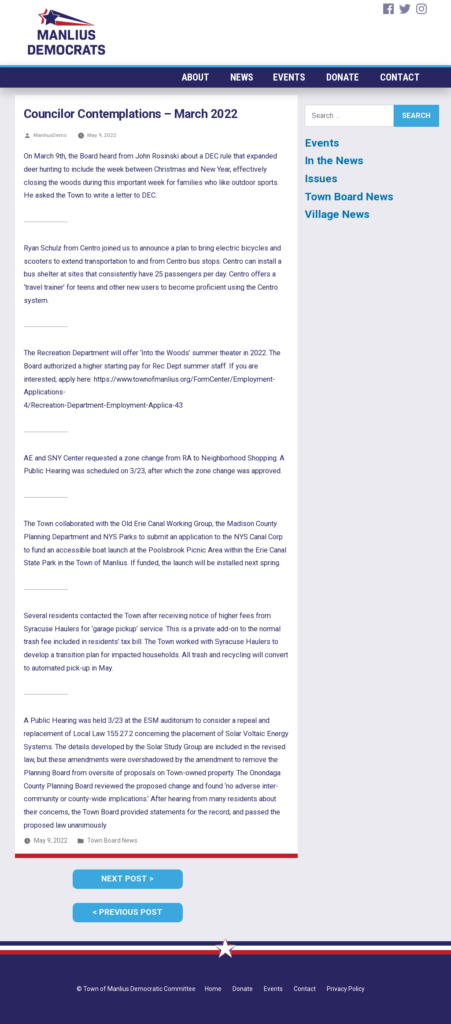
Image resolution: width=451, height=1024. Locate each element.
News (244, 77)
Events (292, 77)
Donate (344, 77)
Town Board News (112, 840)
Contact (400, 77)
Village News (337, 214)
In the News (334, 160)
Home (213, 988)
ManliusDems (50, 135)
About (198, 77)
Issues (321, 178)
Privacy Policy (346, 988)
